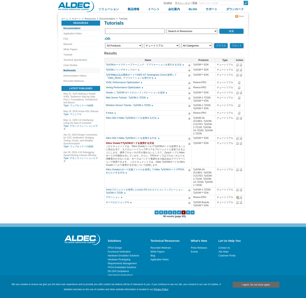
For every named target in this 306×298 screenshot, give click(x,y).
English (168, 2)
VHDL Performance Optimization (124, 82)
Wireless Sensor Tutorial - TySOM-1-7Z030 (129, 105)
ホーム (64, 18)
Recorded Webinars (73, 81)
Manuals (67, 44)
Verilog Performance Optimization (124, 87)
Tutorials (67, 54)
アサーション (114, 197)
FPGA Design (115, 247)
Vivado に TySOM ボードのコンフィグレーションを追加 (136, 92)
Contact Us (224, 247)
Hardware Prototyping (119, 259)
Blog (152, 255)
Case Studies (70, 65)
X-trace (110, 113)
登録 (194, 2)
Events (194, 251)
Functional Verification (119, 251)
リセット (237, 45)
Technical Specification (75, 60)
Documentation (71, 28)
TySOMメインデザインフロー (122, 69)
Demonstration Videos (74, 75)
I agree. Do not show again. (256, 284)
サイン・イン (182, 2)
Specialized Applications (120, 275)
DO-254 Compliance (118, 271)
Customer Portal (226, 255)
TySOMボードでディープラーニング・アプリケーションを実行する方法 (144, 64)
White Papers (70, 49)
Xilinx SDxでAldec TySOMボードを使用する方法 (132, 118)
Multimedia (69, 70)
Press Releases (199, 247)
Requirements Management (122, 263)
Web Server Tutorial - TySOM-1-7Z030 (127, 97)
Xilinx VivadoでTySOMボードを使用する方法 (131, 143)
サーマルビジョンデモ (118, 202)
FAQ (65, 38)
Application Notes (72, 33)
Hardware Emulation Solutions (123, 255)
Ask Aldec (223, 251)
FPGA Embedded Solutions (122, 267)
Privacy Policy (161, 289)
